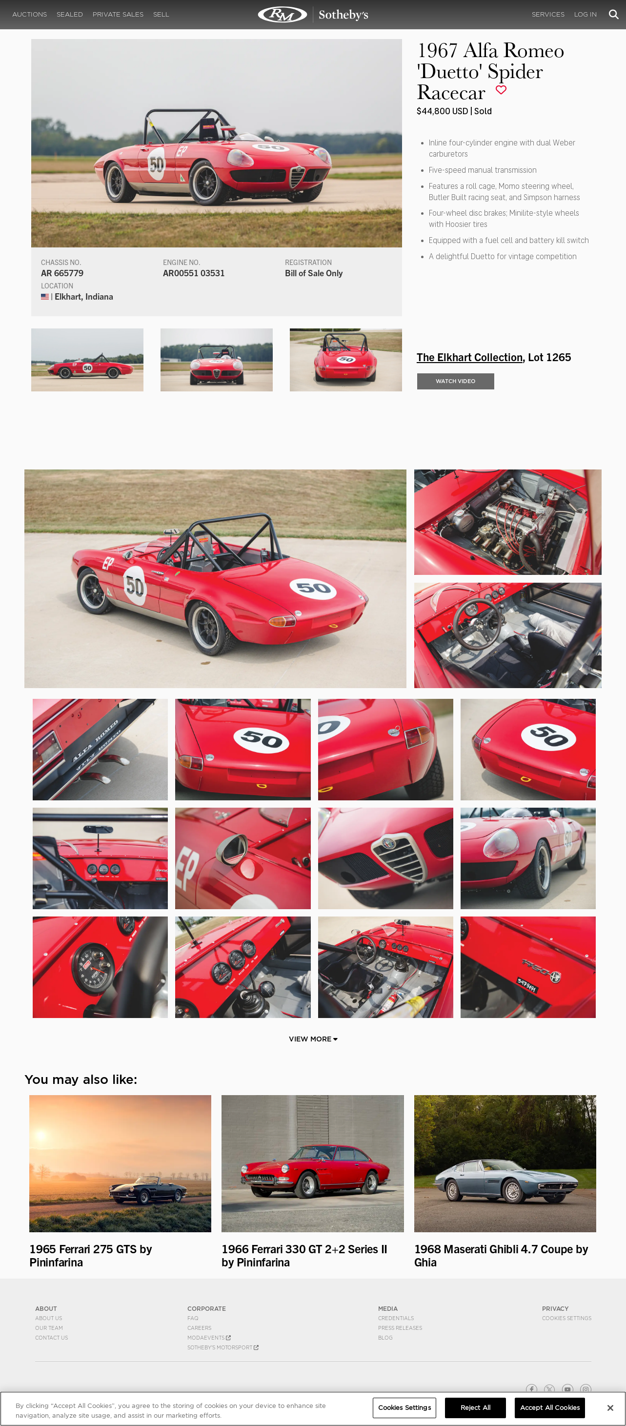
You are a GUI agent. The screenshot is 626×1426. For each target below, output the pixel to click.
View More (313, 1039)
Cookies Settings (566, 1318)
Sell (161, 14)
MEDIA (388, 1308)
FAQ (193, 1318)
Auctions (29, 14)
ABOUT (46, 1308)
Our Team (49, 1328)
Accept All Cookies (550, 1407)
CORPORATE (206, 1308)
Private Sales (118, 14)
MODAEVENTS (209, 1338)
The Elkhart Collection (470, 356)
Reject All (475, 1407)
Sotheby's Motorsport (223, 1347)
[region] (313, 1408)
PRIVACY (555, 1308)
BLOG (385, 1338)
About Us (48, 1318)
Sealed (70, 14)
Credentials (396, 1318)
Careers (199, 1328)
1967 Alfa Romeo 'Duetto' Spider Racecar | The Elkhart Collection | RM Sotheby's (313, 14)
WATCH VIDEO (455, 381)
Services (548, 14)
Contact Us (51, 1338)
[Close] (610, 1408)
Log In (585, 14)
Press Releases (400, 1328)
